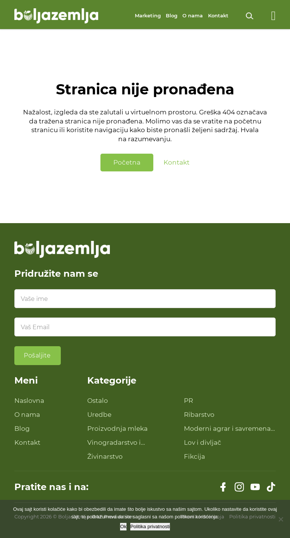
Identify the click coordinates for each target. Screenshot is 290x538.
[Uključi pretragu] (249, 15)
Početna (126, 162)
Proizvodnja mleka (117, 428)
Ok (123, 526)
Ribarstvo (199, 414)
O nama (192, 15)
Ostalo (97, 400)
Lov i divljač (202, 442)
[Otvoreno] (273, 15)
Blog (171, 15)
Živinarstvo (105, 456)
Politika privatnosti (150, 526)
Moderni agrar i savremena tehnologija (227, 429)
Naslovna (29, 400)
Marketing (148, 15)
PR (188, 400)
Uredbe (99, 414)
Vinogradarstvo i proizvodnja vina (114, 443)
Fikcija (194, 456)
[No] (280, 519)
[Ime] (145, 298)
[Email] (145, 327)
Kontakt (218, 15)
